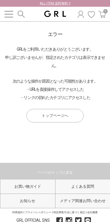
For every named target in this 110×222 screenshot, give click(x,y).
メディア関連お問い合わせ (83, 201)
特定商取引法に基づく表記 (69, 212)
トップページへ (55, 115)
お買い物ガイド (27, 186)
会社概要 (92, 212)
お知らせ (27, 201)
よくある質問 (82, 186)
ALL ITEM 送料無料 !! (55, 3)
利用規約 (17, 212)
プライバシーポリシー (38, 212)
